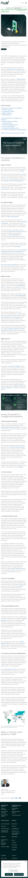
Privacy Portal (4, 858)
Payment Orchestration (4, 809)
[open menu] (26, 2)
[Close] (25, 861)
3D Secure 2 (3, 826)
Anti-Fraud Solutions (5, 823)
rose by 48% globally (20, 295)
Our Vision (14, 842)
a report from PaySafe (14, 366)
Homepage (3, 855)
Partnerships (14, 845)
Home (2, 8)
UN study (21, 171)
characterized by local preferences (10, 427)
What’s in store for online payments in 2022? (13, 133)
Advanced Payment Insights (16, 812)
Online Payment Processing (4, 812)
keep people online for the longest (10, 317)
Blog (5, 8)
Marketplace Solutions (3, 844)
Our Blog (13, 826)
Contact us (14, 855)
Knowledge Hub (15, 828)
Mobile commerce (7, 113)
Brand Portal (14, 823)
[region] (14, 868)
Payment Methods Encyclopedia (16, 834)
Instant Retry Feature (16, 815)
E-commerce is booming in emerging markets (14, 129)
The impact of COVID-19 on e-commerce (11, 108)
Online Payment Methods (4, 815)
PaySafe (21, 467)
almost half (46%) (13, 235)
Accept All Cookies (19, 874)
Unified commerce (7, 123)
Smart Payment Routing (15, 809)
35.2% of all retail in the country (17, 231)
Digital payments (6, 114)
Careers (13, 840)
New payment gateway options (10, 128)
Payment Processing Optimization (16, 806)
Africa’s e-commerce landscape (9, 264)
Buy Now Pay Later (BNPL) (17, 447)
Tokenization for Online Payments (4, 831)
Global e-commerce (7, 110)
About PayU (14, 836)
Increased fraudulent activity (9, 124)
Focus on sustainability (8, 126)
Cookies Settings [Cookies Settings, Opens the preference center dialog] (14, 870)
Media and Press (15, 831)
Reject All (9, 874)
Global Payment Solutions (4, 806)
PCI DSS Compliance (5, 828)
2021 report (9, 726)
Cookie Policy (14, 858)
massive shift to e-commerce (14, 69)
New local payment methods (9, 121)
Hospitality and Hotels (4, 840)
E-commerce (3, 49)
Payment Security (5, 820)
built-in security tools (17, 568)
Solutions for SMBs (5, 846)
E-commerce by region (8, 111)
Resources (14, 820)
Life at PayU (14, 847)
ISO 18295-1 (14, 849)
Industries (3, 836)
